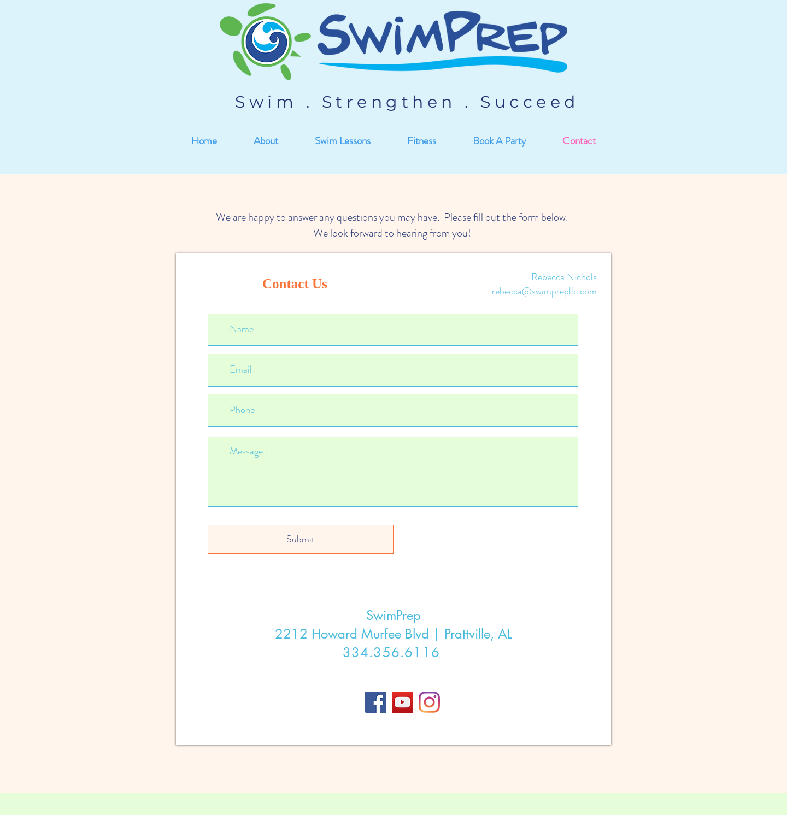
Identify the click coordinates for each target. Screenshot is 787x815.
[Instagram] (429, 702)
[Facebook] (375, 702)
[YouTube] (402, 702)
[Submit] (300, 539)
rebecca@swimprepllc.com (544, 291)
